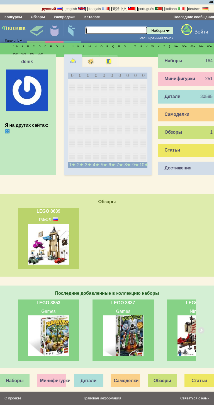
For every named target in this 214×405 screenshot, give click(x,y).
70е (201, 46)
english (75, 9)
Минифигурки (54, 31)
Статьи (172, 150)
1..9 (15, 46)
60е (193, 46)
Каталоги (92, 17)
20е (40, 53)
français (98, 9)
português (150, 9)
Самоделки (177, 114)
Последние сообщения (194, 17)
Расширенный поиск (156, 38)
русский (52, 9)
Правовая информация (102, 398)
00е (23, 53)
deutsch (198, 9)
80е (209, 46)
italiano (175, 9)
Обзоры (38, 17)
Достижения (178, 168)
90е (15, 53)
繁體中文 (123, 9)
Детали (72, 31)
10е (32, 53)
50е (184, 46)
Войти (201, 32)
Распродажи (65, 17)
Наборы (36, 31)
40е (176, 46)
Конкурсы (13, 17)
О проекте (12, 398)
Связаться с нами (195, 398)
